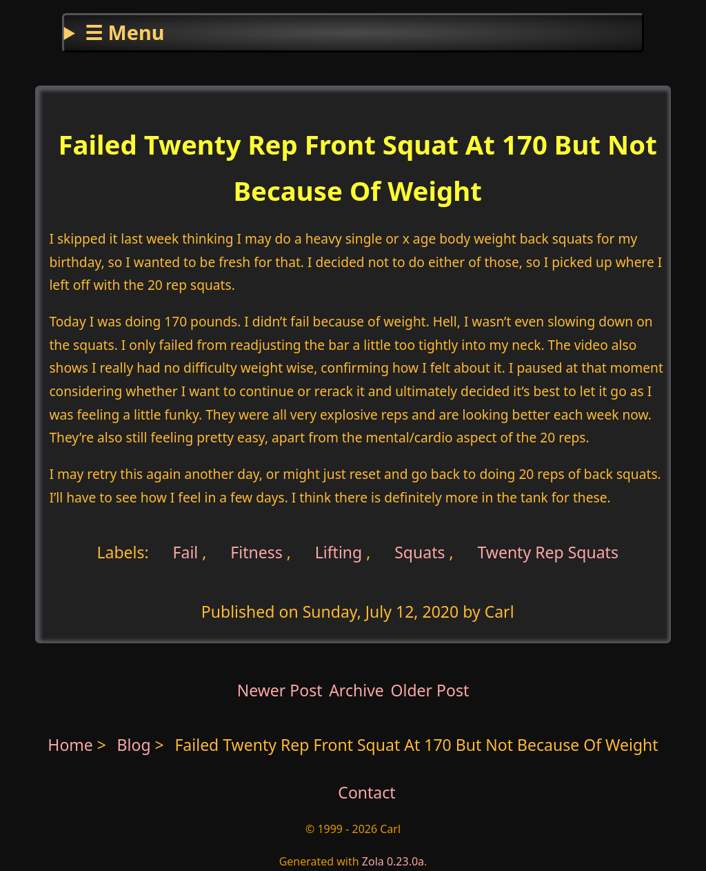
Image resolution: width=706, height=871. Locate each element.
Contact (366, 792)
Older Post (429, 690)
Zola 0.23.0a (393, 861)
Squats (419, 551)
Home (70, 745)
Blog (136, 745)
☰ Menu (124, 32)
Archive (356, 690)
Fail (184, 551)
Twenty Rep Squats (547, 551)
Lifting (339, 551)
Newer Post (280, 690)
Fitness (256, 551)
